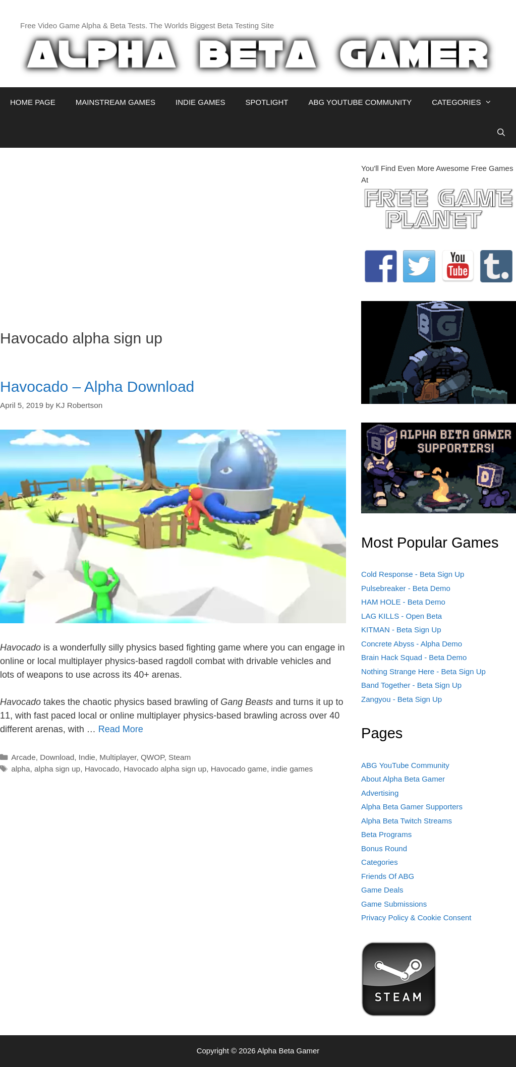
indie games (292, 768)
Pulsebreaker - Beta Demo (405, 588)
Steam (179, 757)
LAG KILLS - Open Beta (401, 616)
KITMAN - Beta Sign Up (401, 629)
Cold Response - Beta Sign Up (412, 574)
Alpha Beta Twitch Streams (406, 820)
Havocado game (239, 768)
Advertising (379, 793)
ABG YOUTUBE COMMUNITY (360, 102)
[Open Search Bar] (501, 132)
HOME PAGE (32, 102)
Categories (379, 862)
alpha (20, 768)
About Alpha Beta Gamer (403, 779)
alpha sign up (57, 768)
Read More (120, 729)
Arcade (23, 757)
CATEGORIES (467, 102)
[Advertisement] (173, 233)
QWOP (152, 757)
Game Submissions (394, 904)
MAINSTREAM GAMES (115, 102)
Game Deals (382, 889)
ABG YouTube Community (405, 765)
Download (57, 757)
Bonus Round (384, 848)
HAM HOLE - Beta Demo (403, 602)
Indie (87, 757)
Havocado (102, 768)
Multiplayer (117, 757)
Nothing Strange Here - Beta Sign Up (423, 671)
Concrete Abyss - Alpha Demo (411, 643)
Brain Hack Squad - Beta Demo (414, 657)
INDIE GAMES (200, 102)
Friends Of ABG (387, 876)
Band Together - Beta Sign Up (411, 685)
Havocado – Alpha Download (97, 386)
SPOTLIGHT (266, 102)
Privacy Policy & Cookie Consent (416, 917)
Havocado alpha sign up (165, 768)
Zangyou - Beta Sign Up (401, 699)
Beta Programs (386, 834)
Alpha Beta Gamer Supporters (412, 806)
